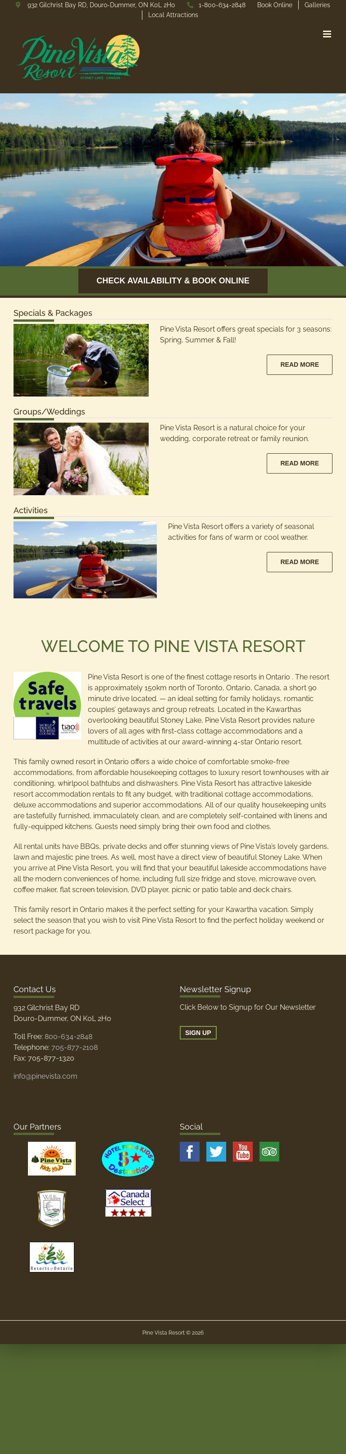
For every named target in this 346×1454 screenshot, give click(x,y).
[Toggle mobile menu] (327, 34)
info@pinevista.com (45, 1076)
